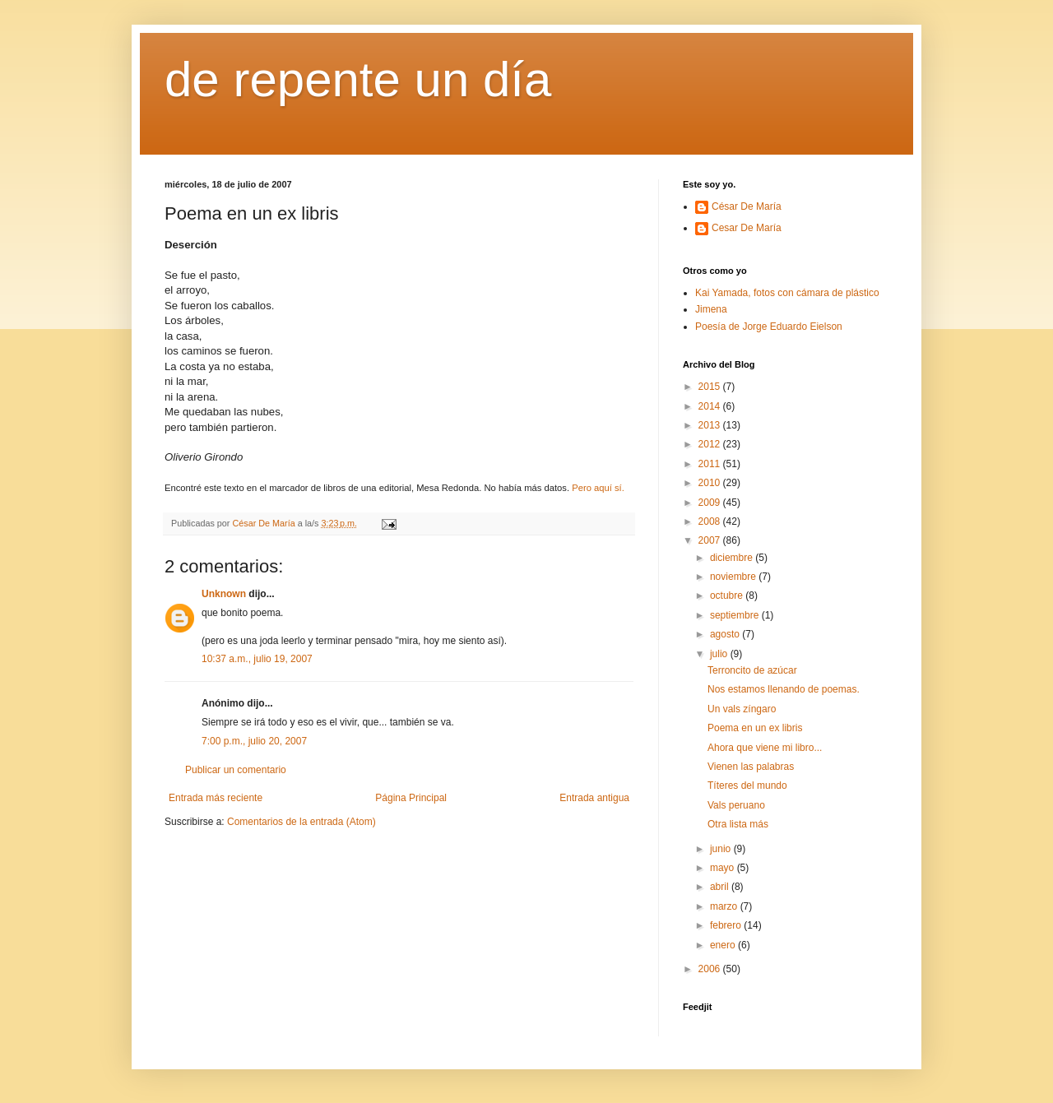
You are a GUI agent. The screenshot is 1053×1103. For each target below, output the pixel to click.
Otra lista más (737, 824)
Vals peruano (736, 805)
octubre (727, 595)
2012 (710, 444)
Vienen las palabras (750, 766)
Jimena (711, 309)
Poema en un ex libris (754, 728)
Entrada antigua (594, 798)
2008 (710, 521)
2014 (710, 406)
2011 (710, 464)
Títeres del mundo (747, 785)
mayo (723, 868)
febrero (727, 925)
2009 (710, 502)
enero (724, 945)
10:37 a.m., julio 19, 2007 (257, 659)
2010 (710, 483)
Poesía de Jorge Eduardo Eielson (768, 326)
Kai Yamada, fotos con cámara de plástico (787, 293)
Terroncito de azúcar (752, 670)
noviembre (734, 576)
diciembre (732, 557)
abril (720, 886)
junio (722, 849)
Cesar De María (747, 228)
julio (720, 654)
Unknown (224, 594)
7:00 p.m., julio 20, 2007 (254, 741)
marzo (725, 906)
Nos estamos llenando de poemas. (783, 689)
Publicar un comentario (235, 770)
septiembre (736, 615)
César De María (747, 206)
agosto (726, 634)
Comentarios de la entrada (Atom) (301, 821)
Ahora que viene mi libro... (764, 747)
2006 (710, 969)
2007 (710, 540)
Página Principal (411, 798)
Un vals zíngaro (741, 709)
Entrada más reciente (215, 798)
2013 (710, 425)
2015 (710, 386)
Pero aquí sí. (598, 488)
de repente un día (358, 79)
